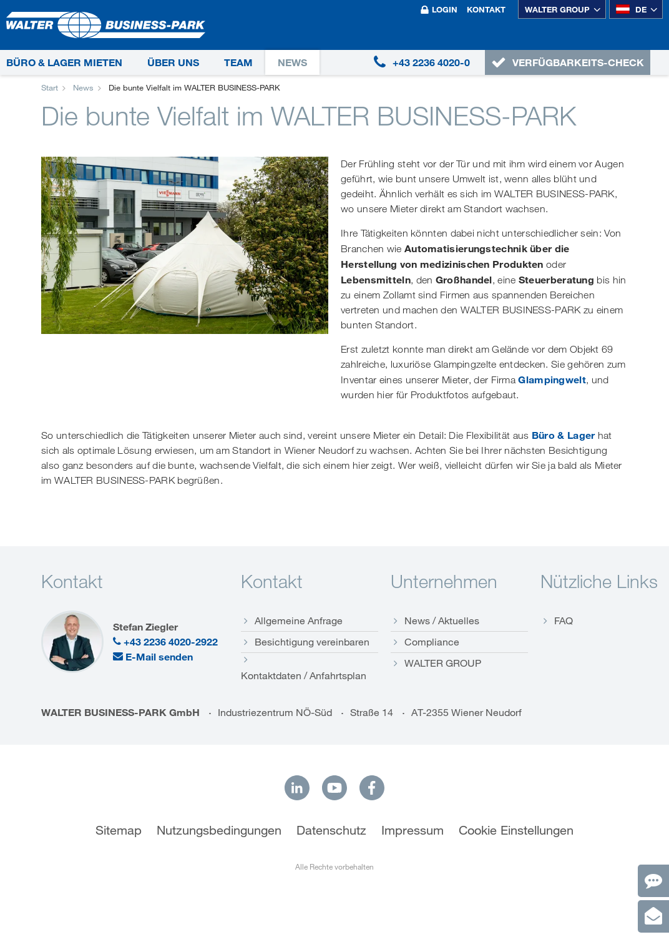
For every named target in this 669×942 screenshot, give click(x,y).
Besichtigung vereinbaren (312, 641)
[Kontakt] (653, 881)
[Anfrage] (653, 916)
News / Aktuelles (441, 620)
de (631, 9)
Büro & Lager (563, 435)
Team (238, 62)
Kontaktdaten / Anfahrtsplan (303, 675)
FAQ (563, 620)
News (292, 62)
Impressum (412, 830)
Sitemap (118, 830)
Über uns (173, 62)
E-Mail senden (153, 656)
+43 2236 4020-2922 (165, 641)
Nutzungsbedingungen (219, 830)
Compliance (431, 641)
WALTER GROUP (557, 9)
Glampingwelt (552, 379)
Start (49, 87)
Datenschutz (331, 830)
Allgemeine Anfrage (299, 620)
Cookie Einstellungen (516, 830)
